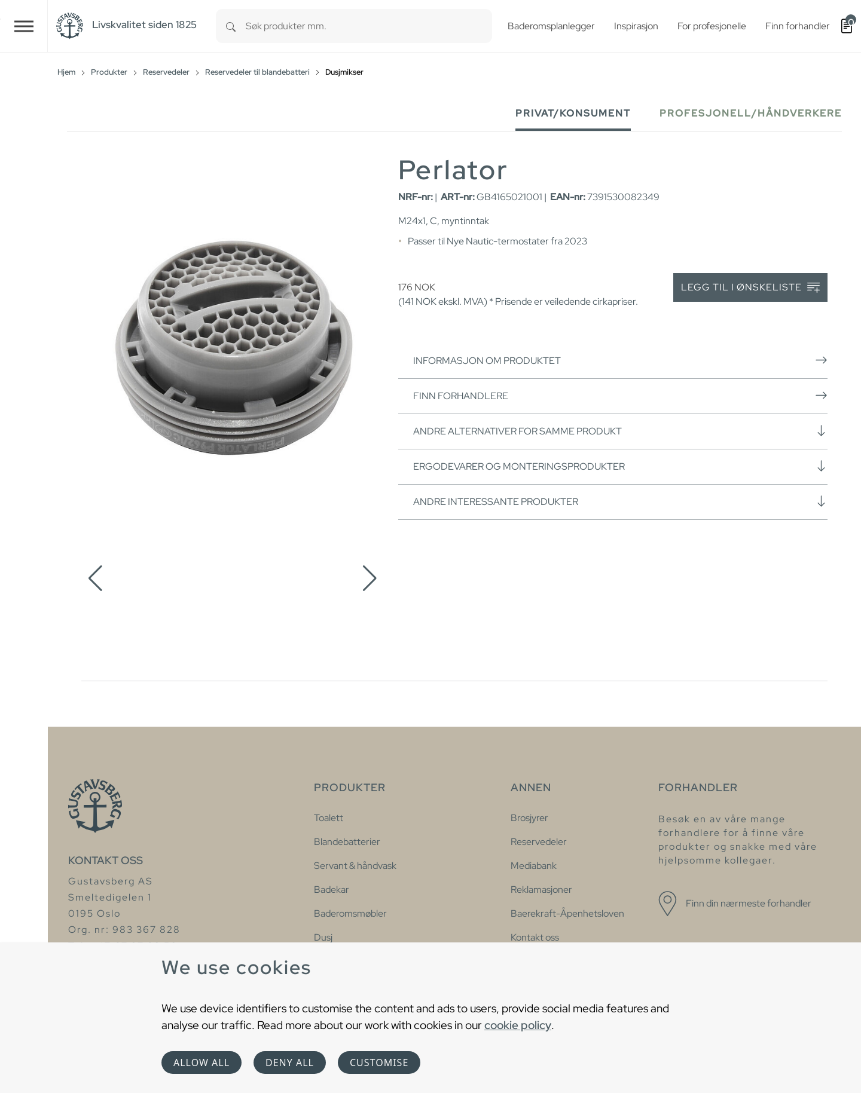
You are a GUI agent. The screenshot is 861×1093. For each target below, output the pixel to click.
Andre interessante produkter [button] (620, 501)
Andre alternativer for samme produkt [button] (620, 430)
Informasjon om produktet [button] (620, 360)
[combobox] (369, 26)
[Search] (231, 26)
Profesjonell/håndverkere (751, 113)
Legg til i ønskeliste (750, 288)
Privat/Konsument (573, 113)
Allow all (201, 1062)
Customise (379, 1062)
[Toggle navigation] (24, 26)
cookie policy (517, 1025)
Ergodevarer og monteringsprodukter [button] (620, 466)
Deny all (289, 1062)
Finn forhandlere (620, 395)
